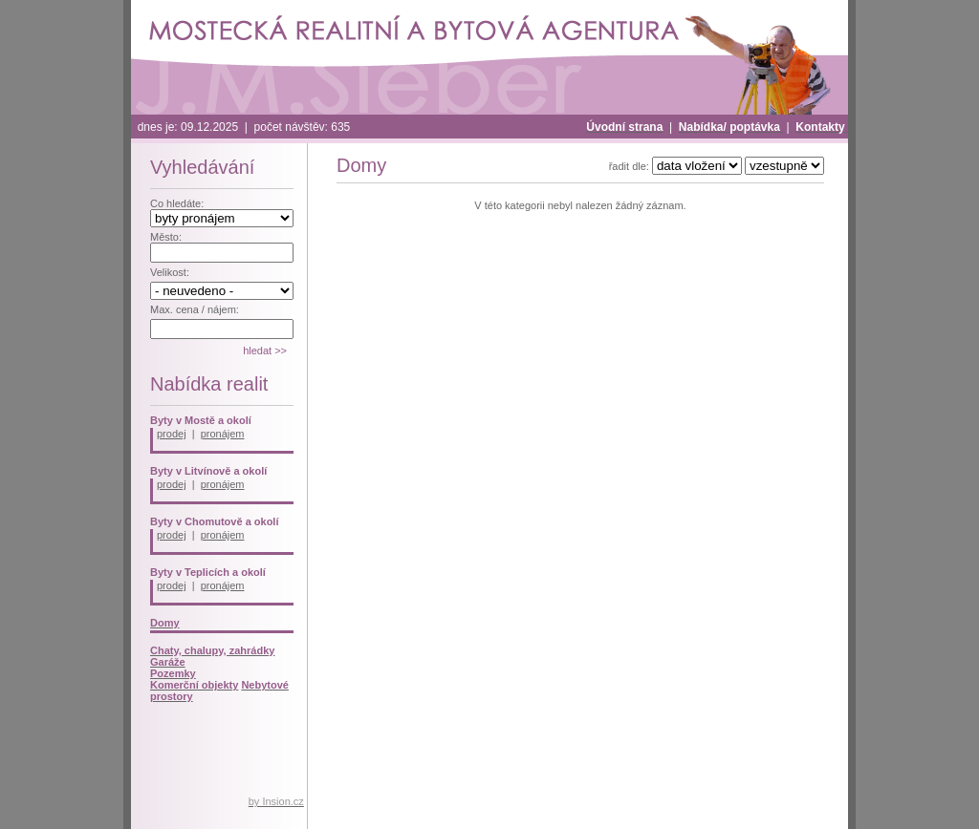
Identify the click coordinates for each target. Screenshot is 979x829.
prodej (171, 433)
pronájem (223, 433)
